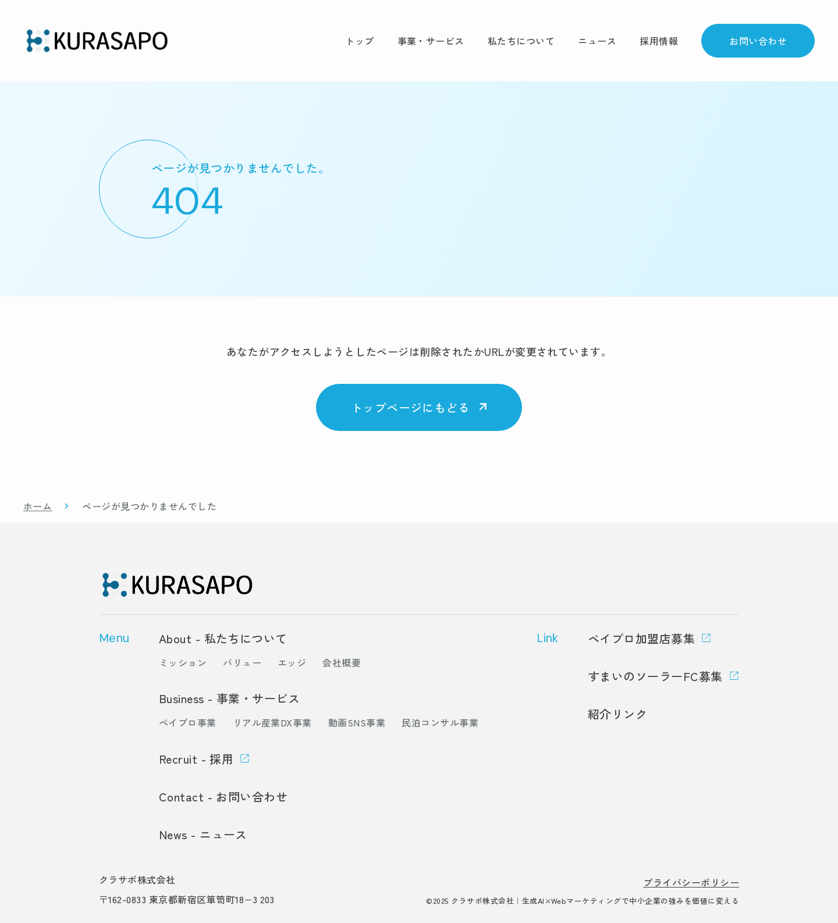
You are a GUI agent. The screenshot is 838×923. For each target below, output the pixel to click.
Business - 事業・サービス (229, 698)
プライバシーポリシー (691, 882)
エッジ (292, 662)
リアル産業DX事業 (272, 722)
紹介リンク (617, 713)
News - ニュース (203, 834)
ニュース (597, 41)
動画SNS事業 (356, 722)
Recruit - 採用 (196, 758)
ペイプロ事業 (187, 722)
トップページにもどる (410, 407)
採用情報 (659, 41)
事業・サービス (430, 41)
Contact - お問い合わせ (223, 796)
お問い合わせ (758, 41)
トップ (359, 41)
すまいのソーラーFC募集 (655, 676)
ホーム (37, 506)
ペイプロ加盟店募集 (641, 638)
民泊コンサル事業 (440, 722)
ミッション (183, 662)
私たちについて (521, 41)
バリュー (242, 662)
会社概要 (341, 662)
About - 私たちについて (223, 638)
